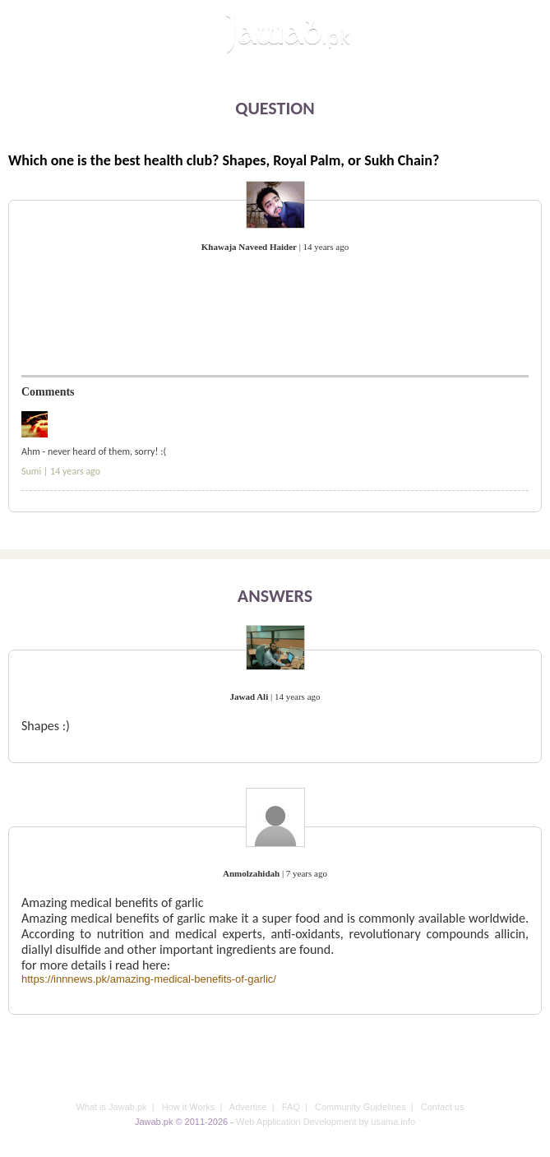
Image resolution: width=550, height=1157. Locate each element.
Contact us (442, 1107)
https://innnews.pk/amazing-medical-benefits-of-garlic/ (148, 979)
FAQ (291, 1107)
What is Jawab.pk (111, 1107)
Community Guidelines (360, 1107)
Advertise (248, 1107)
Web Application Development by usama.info (325, 1122)
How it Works (188, 1107)
